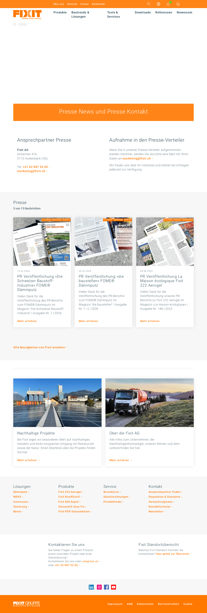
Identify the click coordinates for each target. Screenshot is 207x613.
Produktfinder (113, 501)
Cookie (187, 604)
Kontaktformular (160, 506)
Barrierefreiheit (168, 604)
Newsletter (98, 4)
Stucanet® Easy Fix (71, 506)
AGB (130, 604)
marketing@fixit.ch (31, 171)
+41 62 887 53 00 (35, 167)
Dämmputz (20, 491)
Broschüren (111, 491)
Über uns (59, 4)
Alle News (46, 220)
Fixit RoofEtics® (69, 496)
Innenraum (20, 501)
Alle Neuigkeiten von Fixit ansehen (39, 347)
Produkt (66, 220)
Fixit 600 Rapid (68, 501)
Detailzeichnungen (116, 496)
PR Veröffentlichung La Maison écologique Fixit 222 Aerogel (161, 281)
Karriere (72, 4)
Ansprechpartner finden (165, 491)
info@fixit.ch (90, 561)
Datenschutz (145, 604)
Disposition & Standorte (164, 496)
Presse (85, 4)
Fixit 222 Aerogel (69, 491)
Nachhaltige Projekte (36, 433)
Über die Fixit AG (124, 433)
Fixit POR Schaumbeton (74, 511)
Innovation (56, 220)
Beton (17, 511)
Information (188, 220)
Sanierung (20, 506)
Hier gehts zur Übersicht (172, 553)
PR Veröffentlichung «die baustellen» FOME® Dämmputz (101, 281)
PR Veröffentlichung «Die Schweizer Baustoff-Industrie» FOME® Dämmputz (40, 283)
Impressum (115, 604)
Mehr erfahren (27, 321)
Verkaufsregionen (161, 501)
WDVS (17, 496)
